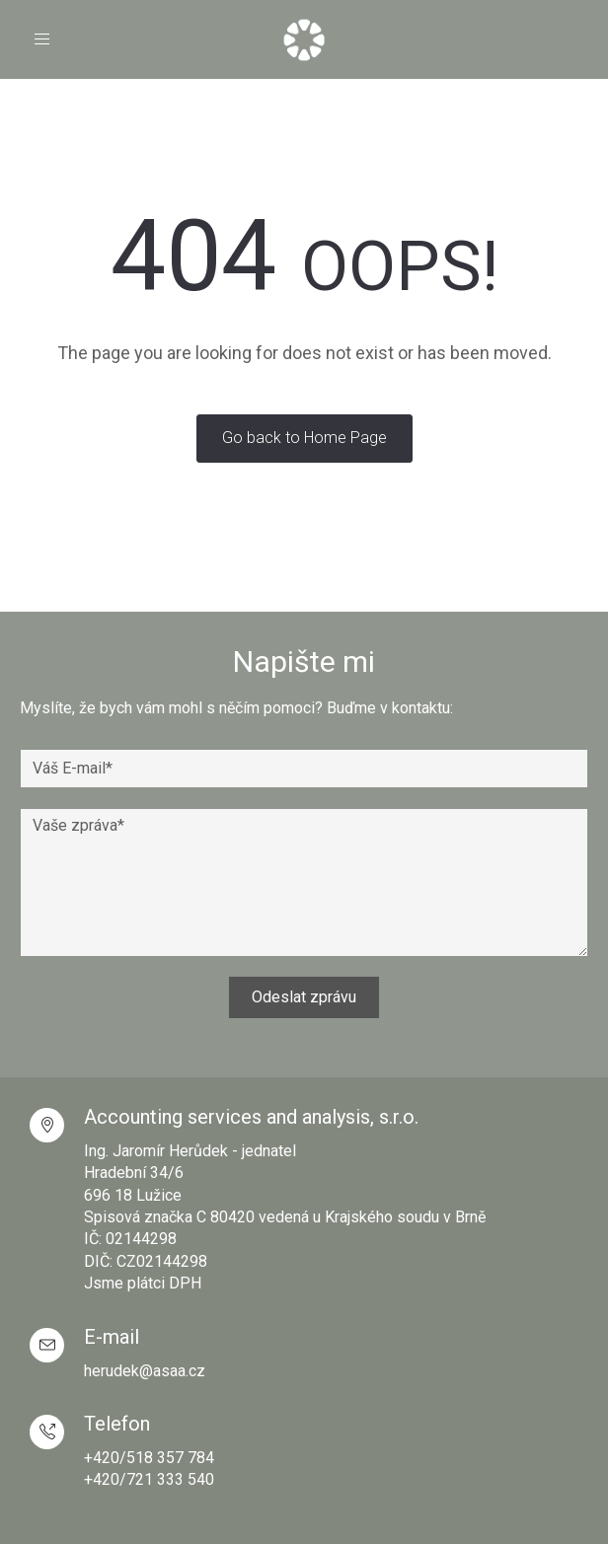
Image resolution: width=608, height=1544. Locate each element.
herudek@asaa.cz (144, 1370)
